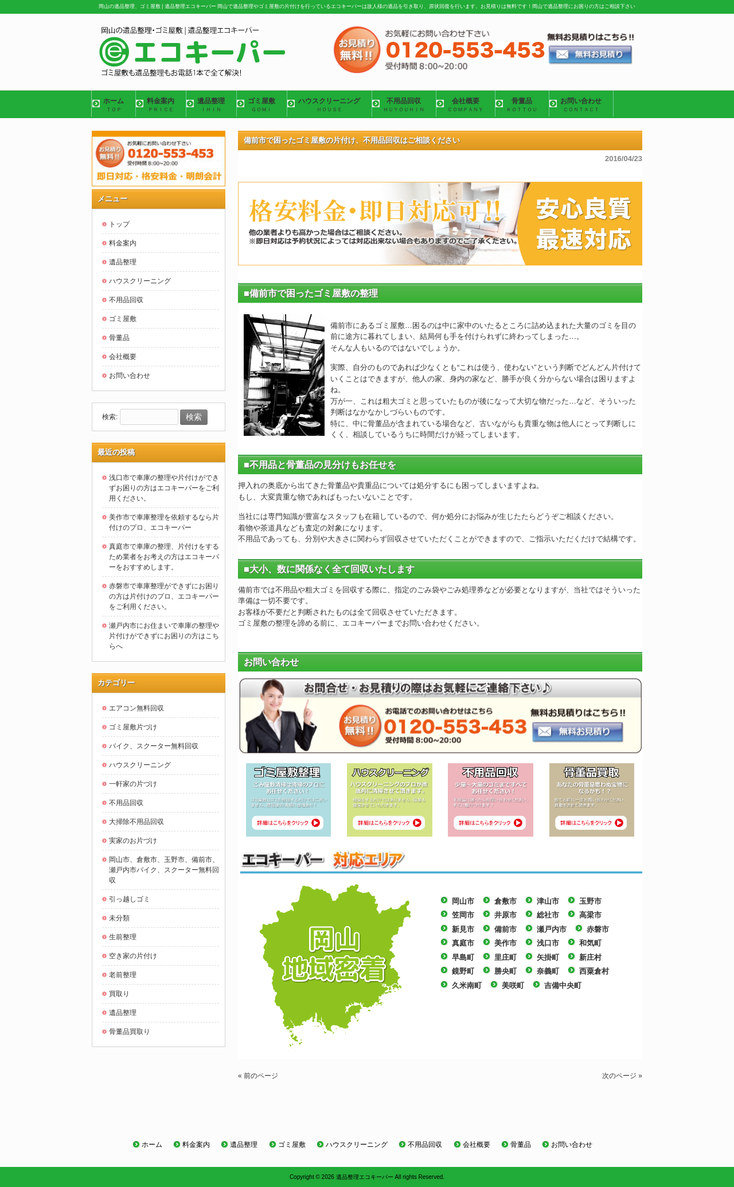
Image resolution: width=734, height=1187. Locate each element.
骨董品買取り (129, 1032)
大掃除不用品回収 (136, 822)
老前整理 (122, 975)
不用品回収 (126, 300)
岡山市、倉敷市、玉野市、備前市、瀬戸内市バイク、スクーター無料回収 (164, 870)
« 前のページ (258, 1076)
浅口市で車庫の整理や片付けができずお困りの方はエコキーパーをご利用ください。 (164, 488)
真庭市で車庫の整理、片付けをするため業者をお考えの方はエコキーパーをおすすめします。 (164, 556)
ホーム (152, 1145)
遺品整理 (122, 262)
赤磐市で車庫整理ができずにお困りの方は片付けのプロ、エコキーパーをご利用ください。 (164, 596)
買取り (119, 994)
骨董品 (119, 338)
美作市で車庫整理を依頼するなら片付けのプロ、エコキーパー (164, 522)
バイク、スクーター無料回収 (153, 746)
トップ (119, 224)
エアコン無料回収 (136, 708)
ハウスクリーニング (140, 281)
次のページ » (622, 1076)
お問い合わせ (129, 376)
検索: (110, 417)
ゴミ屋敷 (122, 319)
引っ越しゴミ (129, 899)
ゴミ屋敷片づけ (133, 727)
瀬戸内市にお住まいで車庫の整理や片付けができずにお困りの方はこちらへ (164, 636)
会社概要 (122, 357)
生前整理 (122, 937)
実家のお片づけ (133, 841)
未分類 (119, 918)
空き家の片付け (133, 956)
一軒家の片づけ (133, 784)
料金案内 (122, 243)
